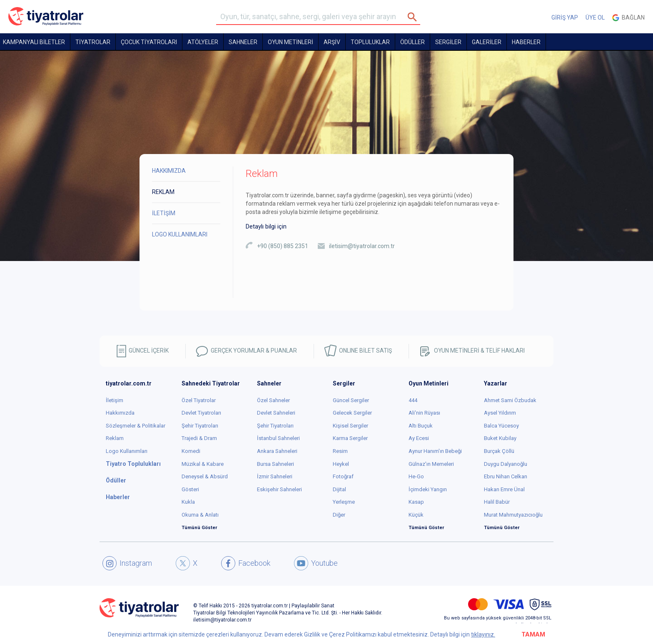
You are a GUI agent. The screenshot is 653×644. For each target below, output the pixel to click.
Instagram (127, 563)
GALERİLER (486, 42)
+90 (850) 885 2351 (282, 246)
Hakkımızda (120, 413)
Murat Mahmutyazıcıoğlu (513, 515)
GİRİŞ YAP (564, 17)
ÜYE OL (595, 17)
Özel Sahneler (273, 400)
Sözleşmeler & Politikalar (135, 426)
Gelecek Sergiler (352, 413)
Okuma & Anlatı (200, 515)
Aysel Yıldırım (500, 413)
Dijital (339, 489)
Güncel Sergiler (351, 400)
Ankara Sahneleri (277, 451)
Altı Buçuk (421, 426)
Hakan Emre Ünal (504, 489)
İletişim (114, 400)
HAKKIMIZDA (169, 170)
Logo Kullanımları (126, 451)
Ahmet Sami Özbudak (510, 400)
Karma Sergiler (350, 438)
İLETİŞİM (163, 213)
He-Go (416, 476)
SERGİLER (448, 42)
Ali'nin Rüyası (424, 413)
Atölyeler (202, 42)
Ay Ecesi (419, 438)
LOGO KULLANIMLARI (179, 234)
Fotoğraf (343, 476)
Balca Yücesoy (501, 426)
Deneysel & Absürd (205, 476)
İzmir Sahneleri (274, 476)
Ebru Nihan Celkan (505, 476)
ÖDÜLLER (412, 42)
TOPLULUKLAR (370, 42)
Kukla (188, 502)
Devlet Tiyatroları (201, 413)
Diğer (339, 515)
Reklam (115, 438)
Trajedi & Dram (199, 438)
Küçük (416, 515)
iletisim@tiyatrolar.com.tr (362, 246)
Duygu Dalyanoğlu (505, 464)
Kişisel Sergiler (350, 426)
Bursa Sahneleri (275, 464)
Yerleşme (344, 502)
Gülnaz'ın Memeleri (431, 464)
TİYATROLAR (92, 42)
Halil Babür (497, 502)
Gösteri (190, 489)
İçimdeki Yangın (428, 489)
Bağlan (628, 17)
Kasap (416, 502)
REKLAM (163, 192)
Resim (340, 451)
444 (413, 400)
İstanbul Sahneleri (278, 438)
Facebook (245, 563)
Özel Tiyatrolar (199, 400)
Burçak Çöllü (499, 451)
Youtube (316, 563)
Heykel (341, 464)
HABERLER (526, 42)
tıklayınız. (483, 634)
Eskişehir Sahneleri (279, 489)
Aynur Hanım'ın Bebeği (435, 451)
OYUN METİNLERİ (290, 42)
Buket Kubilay (500, 438)
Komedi (191, 451)
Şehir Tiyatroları (200, 426)
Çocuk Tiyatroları (149, 42)
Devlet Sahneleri (276, 413)
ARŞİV (332, 42)
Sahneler (243, 42)
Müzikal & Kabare (203, 464)
